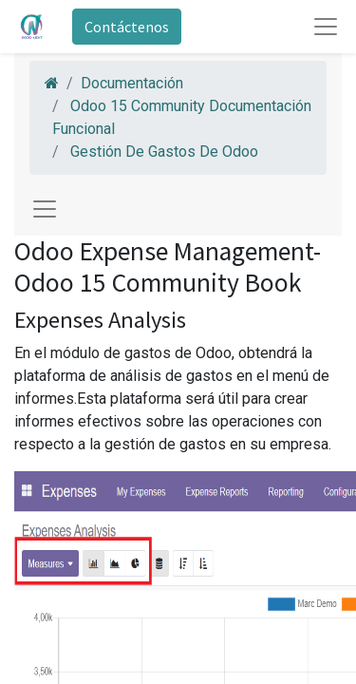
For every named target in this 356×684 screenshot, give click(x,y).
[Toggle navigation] (44, 209)
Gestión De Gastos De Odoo (164, 151)
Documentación (132, 83)
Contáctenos (126, 26)
